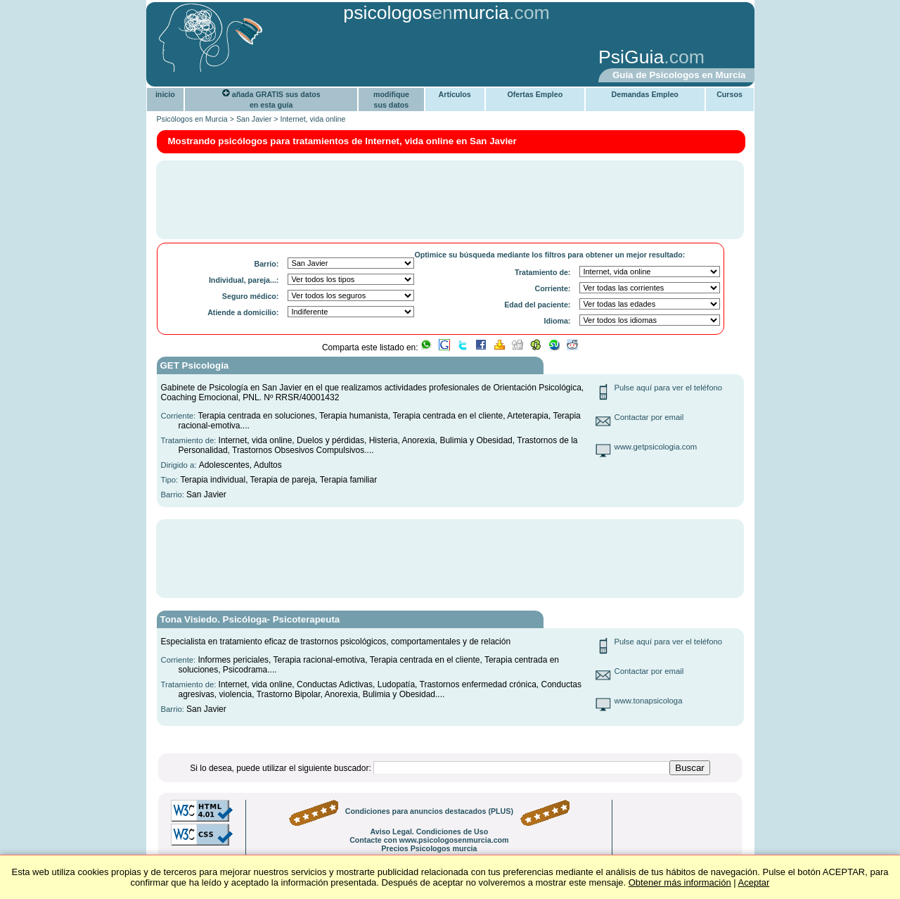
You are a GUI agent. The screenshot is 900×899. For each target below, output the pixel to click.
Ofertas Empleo (534, 94)
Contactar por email (649, 417)
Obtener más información (680, 882)
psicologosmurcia (426, 12)
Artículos (455, 94)
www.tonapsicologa (649, 700)
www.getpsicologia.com (656, 446)
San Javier (253, 119)
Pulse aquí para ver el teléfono (669, 387)
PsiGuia (631, 57)
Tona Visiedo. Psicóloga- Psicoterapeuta (250, 619)
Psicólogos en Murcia (192, 119)
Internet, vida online (312, 119)
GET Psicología (194, 365)
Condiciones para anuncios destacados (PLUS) (429, 811)
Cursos (729, 94)
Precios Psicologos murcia (429, 848)
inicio (165, 94)
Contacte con (428, 840)
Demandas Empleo (645, 94)
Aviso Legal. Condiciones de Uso (429, 831)
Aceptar (754, 882)
